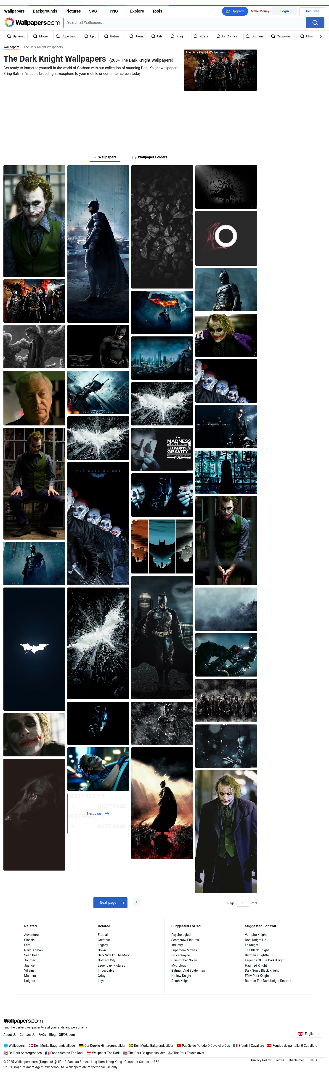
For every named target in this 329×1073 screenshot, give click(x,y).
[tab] (105, 157)
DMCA (313, 1060)
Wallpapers (14, 11)
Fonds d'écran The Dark (66, 1053)
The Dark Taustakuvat (188, 1053)
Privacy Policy (261, 1060)
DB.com (67, 1034)
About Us (9, 1034)
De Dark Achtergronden (25, 1053)
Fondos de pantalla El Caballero (295, 1045)
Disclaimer (296, 1060)
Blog (52, 1034)
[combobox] (184, 22)
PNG (114, 11)
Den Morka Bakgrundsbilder (153, 1045)
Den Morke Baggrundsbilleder (55, 1045)
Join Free (312, 11)
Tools (157, 11)
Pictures (73, 11)
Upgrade (238, 11)
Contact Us (27, 1034)
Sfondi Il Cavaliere (251, 1045)
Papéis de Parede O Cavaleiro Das (206, 1045)
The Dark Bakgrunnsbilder (146, 1053)
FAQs (42, 1034)
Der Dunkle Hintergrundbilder (105, 1045)
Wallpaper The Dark (106, 1053)
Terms (279, 1060)
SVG (93, 11)
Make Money (260, 11)
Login (284, 11)
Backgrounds (45, 11)
